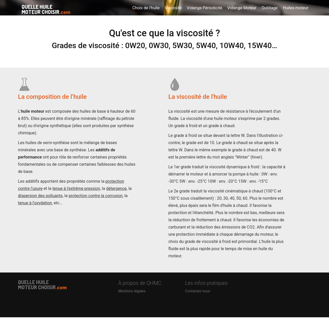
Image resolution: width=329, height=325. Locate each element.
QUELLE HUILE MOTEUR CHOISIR (42, 13)
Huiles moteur (295, 12)
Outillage (269, 12)
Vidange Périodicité (204, 12)
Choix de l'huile (146, 12)
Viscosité (173, 12)
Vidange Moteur (241, 12)
